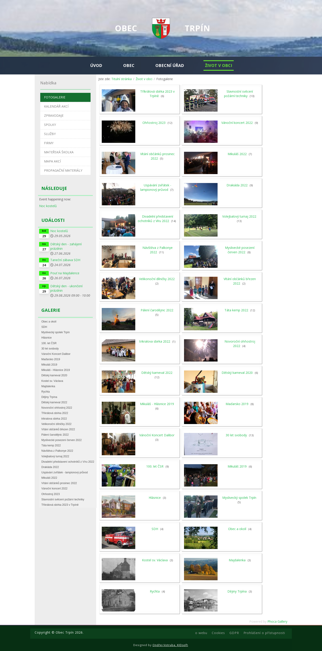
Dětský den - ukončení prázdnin (66, 288)
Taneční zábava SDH (65, 260)
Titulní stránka (121, 79)
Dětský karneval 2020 (237, 372)
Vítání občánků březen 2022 (240, 281)
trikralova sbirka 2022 (154, 341)
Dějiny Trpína (237, 591)
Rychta (155, 591)
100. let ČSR (154, 466)
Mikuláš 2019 (237, 466)
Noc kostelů (48, 206)
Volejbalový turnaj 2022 (239, 216)
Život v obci (144, 79)
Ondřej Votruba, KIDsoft (170, 645)
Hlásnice (155, 497)
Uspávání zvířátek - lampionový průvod (155, 187)
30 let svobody (236, 435)
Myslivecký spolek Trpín (239, 497)
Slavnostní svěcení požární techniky (238, 93)
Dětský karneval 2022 (156, 372)
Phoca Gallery (277, 621)
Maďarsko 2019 (237, 404)
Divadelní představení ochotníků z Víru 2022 (155, 218)
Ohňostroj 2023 (153, 123)
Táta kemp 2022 (236, 310)
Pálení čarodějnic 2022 (157, 310)
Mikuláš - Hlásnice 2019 (157, 404)
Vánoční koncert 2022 (237, 123)
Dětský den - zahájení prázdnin (66, 246)
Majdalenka (237, 560)
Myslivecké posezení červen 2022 (239, 249)
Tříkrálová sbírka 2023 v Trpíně (157, 93)
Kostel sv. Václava (155, 560)
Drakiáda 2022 (237, 185)
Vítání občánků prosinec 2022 (157, 156)
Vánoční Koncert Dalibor (156, 435)
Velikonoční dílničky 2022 (157, 279)
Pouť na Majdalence (64, 273)
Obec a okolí (237, 529)
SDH (155, 529)
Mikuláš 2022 (237, 154)
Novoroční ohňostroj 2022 (240, 343)
